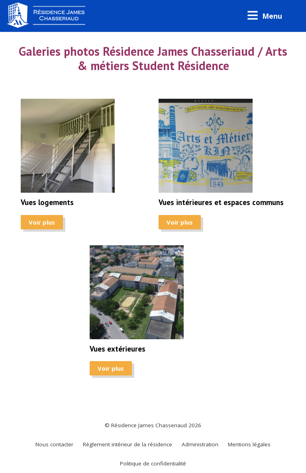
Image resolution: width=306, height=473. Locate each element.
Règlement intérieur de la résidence (127, 444)
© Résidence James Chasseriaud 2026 (153, 425)
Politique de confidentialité (153, 463)
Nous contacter (54, 444)
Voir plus (42, 222)
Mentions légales (249, 444)
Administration (200, 444)
